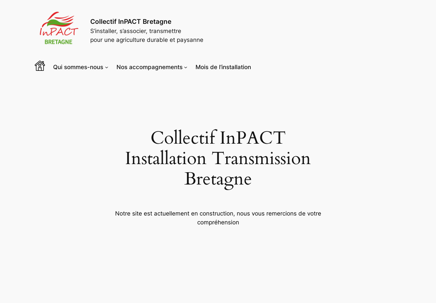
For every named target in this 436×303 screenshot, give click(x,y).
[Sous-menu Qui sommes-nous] (106, 67)
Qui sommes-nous (78, 67)
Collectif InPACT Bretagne (130, 21)
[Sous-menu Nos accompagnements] (185, 67)
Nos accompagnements (149, 67)
